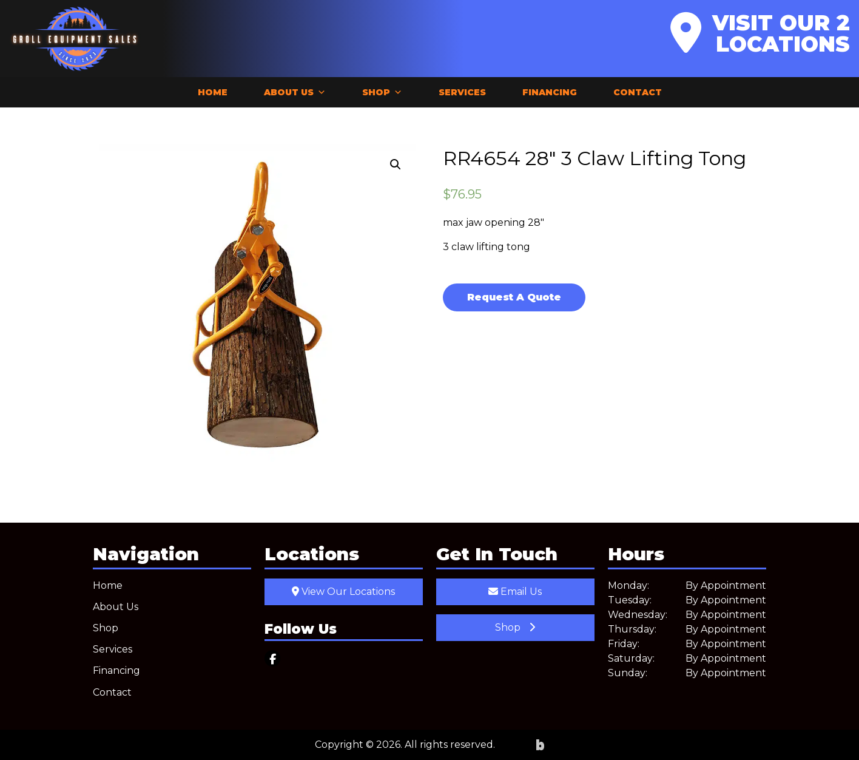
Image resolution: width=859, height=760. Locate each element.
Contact (637, 92)
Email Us (515, 591)
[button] (395, 164)
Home (212, 92)
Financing (549, 92)
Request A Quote (514, 297)
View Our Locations (343, 591)
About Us (295, 92)
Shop (382, 92)
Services (462, 92)
